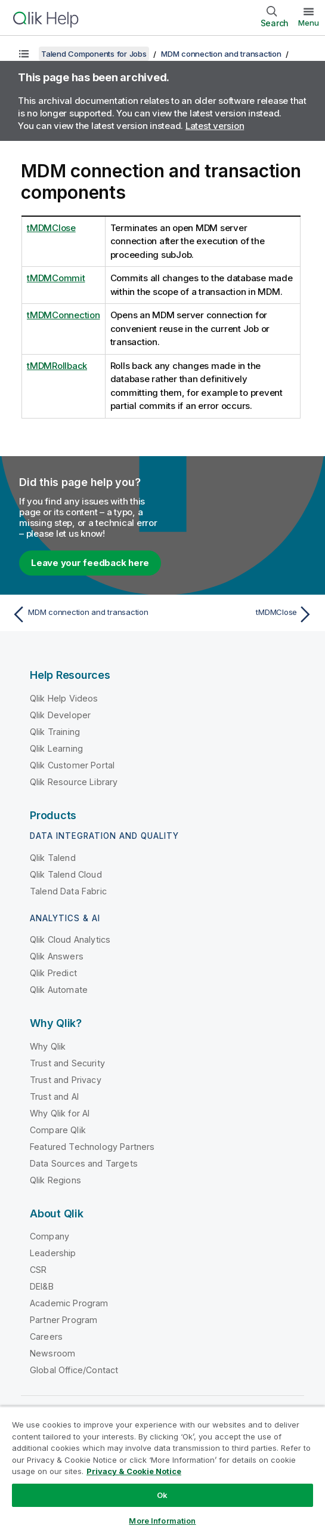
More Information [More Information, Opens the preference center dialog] (162, 1520)
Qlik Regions (55, 1180)
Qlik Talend (53, 858)
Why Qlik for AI (59, 1113)
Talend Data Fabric (68, 891)
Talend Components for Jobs (94, 54)
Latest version (214, 125)
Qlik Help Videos (64, 698)
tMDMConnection (63, 315)
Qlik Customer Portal (72, 765)
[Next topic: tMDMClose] (241, 614)
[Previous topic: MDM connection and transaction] (84, 614)
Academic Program (69, 1303)
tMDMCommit (56, 278)
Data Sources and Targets (84, 1163)
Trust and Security (67, 1063)
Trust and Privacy (65, 1080)
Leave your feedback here (90, 562)
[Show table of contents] (24, 53)
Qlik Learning (56, 748)
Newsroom (52, 1353)
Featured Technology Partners (92, 1147)
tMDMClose (51, 227)
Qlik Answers (56, 956)
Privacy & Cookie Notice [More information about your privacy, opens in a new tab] (133, 1471)
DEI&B (42, 1286)
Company (49, 1236)
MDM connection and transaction (221, 54)
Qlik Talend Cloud (66, 874)
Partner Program (63, 1320)
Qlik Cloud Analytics (70, 939)
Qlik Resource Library (73, 782)
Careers (46, 1336)
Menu (308, 22)
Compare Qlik (58, 1130)
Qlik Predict (53, 973)
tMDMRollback (57, 365)
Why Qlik (48, 1046)
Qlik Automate (59, 990)
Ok (162, 1495)
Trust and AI (54, 1096)
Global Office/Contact (74, 1370)
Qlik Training (55, 732)
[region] (162, 1470)
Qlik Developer (60, 715)
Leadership (53, 1253)
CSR (38, 1270)
